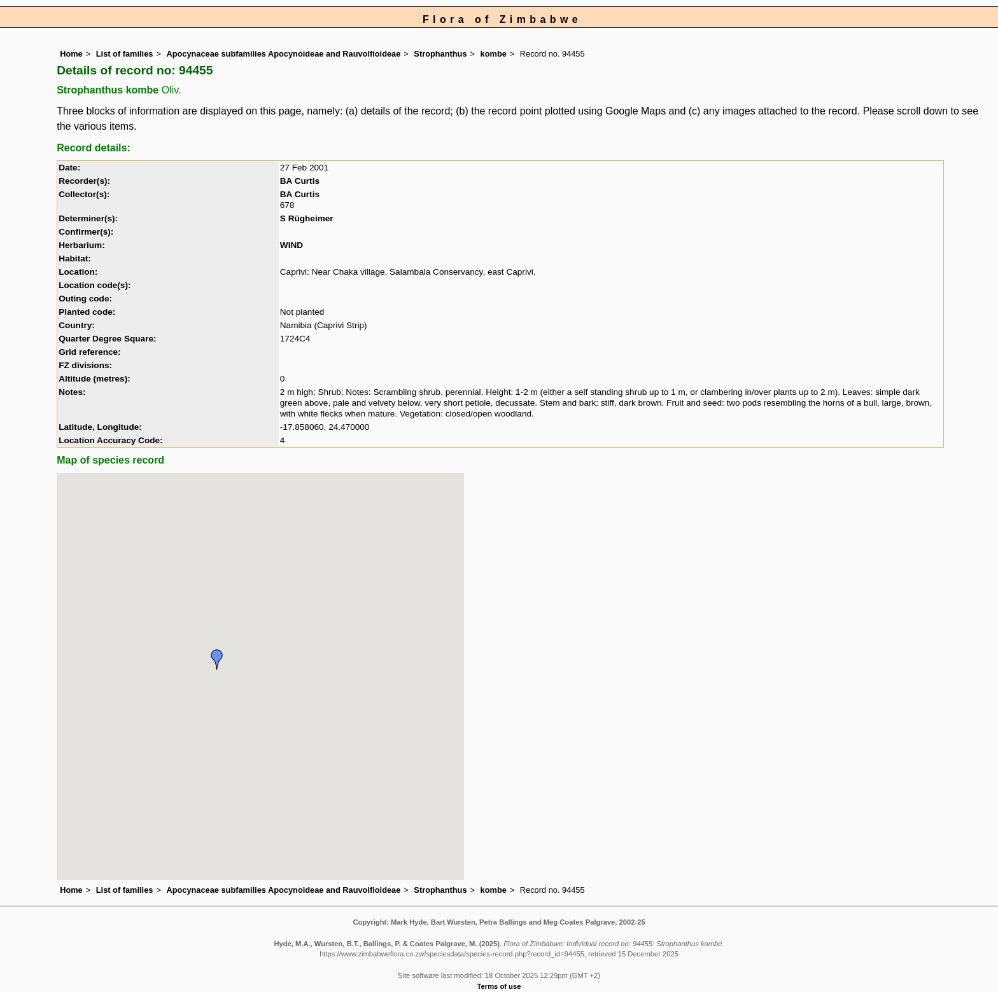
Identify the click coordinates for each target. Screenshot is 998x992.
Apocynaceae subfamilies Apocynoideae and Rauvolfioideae (283, 54)
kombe (494, 54)
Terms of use (499, 986)
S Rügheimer (307, 218)
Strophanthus (440, 54)
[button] (217, 659)
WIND (291, 245)
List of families (124, 54)
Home (71, 54)
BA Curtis (300, 181)
